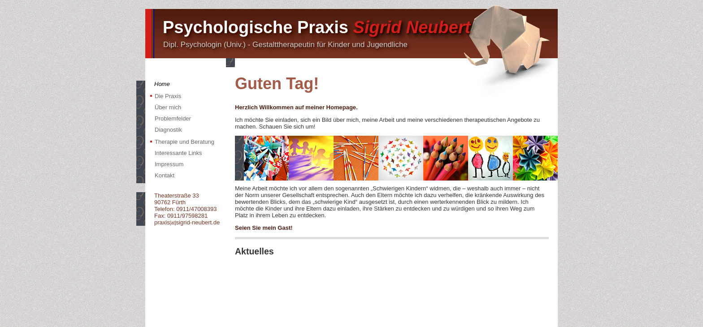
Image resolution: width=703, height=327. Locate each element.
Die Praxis (168, 96)
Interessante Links (178, 153)
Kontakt (164, 175)
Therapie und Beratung (184, 141)
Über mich (168, 107)
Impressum (169, 164)
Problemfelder (173, 118)
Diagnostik (168, 129)
